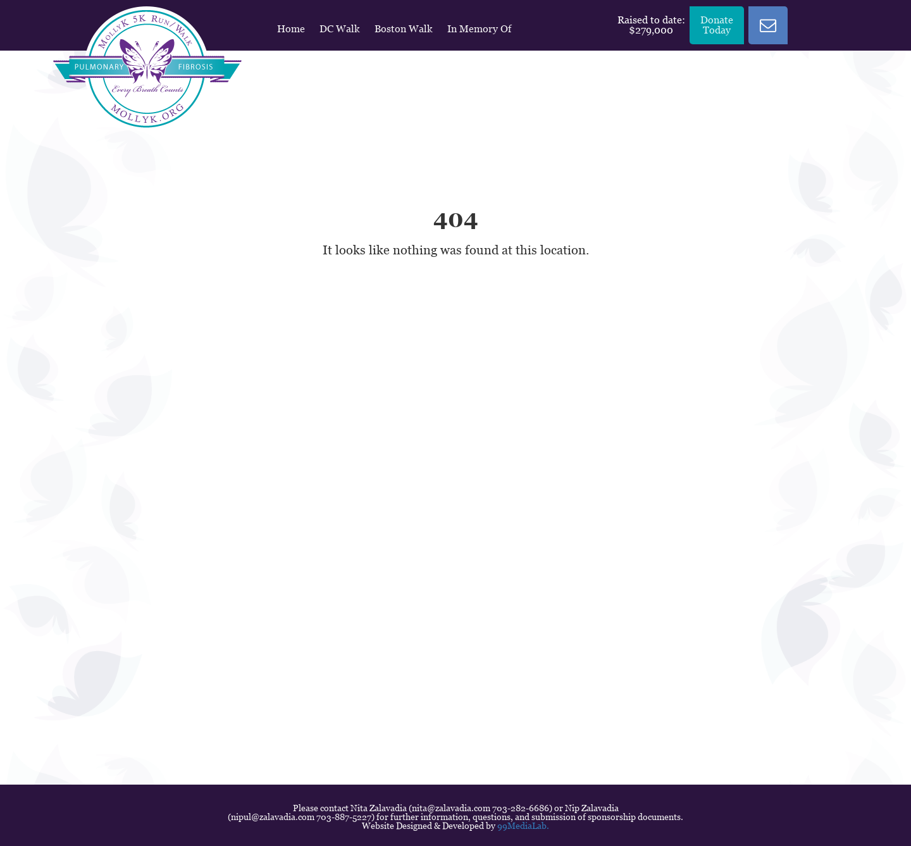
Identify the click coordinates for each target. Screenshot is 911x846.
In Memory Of (479, 29)
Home (291, 29)
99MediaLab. (523, 826)
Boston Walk (404, 29)
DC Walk (339, 29)
